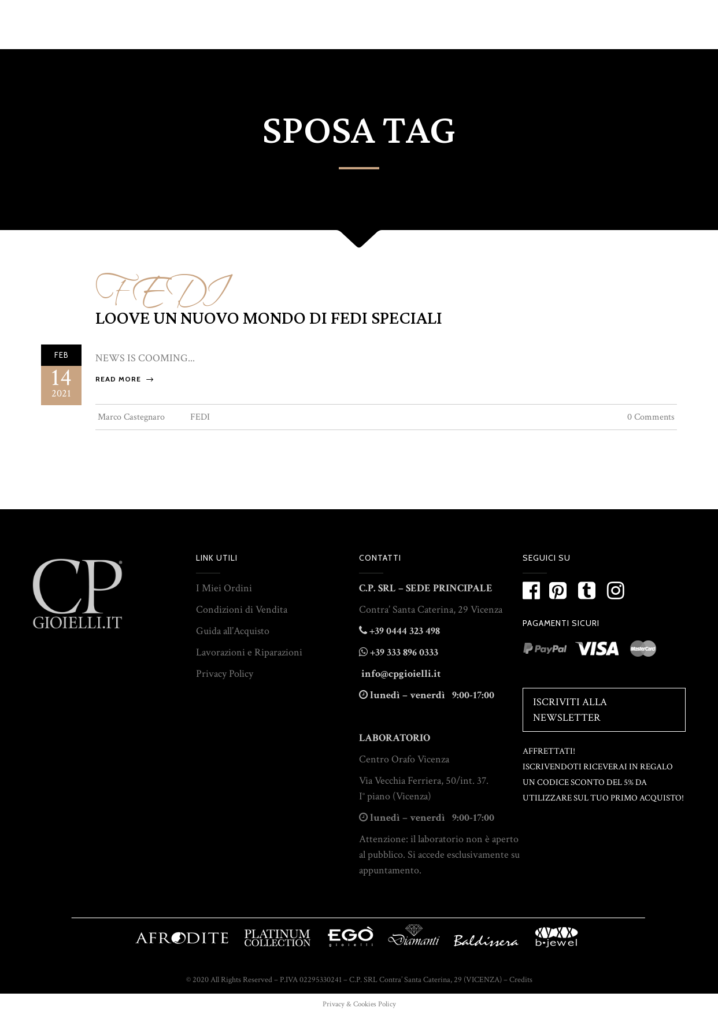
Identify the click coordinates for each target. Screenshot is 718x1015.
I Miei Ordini (224, 588)
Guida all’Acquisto (232, 631)
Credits (520, 980)
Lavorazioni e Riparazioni (249, 652)
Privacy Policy (224, 673)
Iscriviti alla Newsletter (570, 709)
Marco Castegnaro (131, 417)
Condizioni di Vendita (241, 609)
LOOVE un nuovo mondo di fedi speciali (268, 318)
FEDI (159, 285)
